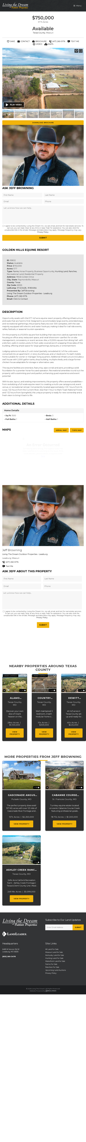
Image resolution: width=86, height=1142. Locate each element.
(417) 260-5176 (20, 296)
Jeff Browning (27, 291)
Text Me (7, 566)
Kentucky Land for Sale (54, 955)
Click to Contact (20, 299)
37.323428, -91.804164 (27, 288)
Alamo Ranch (15, 698)
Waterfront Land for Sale (55, 961)
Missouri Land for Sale (54, 952)
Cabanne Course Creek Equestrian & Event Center (65, 795)
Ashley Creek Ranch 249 (21, 870)
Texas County (39, 33)
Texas (17, 282)
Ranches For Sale (52, 967)
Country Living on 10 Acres (44, 698)
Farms (16, 271)
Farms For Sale (51, 964)
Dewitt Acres (73, 698)
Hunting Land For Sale (54, 958)
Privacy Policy (42, 232)
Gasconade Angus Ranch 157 (21, 795)
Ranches (73, 271)
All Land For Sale (52, 949)
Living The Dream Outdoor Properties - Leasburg (29, 293)
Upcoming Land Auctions (55, 970)
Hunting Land (61, 271)
